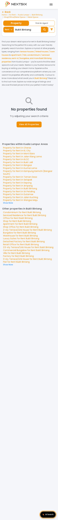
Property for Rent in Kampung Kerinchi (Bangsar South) (27, 173)
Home (4, 15)
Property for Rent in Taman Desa (20, 176)
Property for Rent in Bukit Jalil (18, 162)
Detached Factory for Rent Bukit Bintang (24, 241)
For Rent (12, 15)
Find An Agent (42, 23)
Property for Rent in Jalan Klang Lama (22, 156)
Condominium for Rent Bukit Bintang (22, 212)
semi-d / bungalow (20, 58)
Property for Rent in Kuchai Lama (20, 168)
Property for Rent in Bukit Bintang (20, 188)
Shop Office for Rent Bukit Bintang (20, 226)
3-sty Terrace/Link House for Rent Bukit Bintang (27, 259)
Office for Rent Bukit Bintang (18, 218)
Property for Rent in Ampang (18, 185)
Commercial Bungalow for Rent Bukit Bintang (26, 250)
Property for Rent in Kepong (17, 182)
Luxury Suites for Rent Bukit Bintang (21, 238)
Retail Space (33, 17)
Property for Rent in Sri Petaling (19, 191)
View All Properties (29, 124)
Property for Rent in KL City (16, 150)
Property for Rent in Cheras (17, 147)
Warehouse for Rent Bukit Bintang (20, 235)
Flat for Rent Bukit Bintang (16, 261)
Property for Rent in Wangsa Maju (20, 200)
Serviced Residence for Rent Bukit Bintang (24, 215)
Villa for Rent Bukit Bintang (16, 253)
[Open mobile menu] (50, 4)
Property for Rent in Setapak (17, 179)
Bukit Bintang (37, 15)
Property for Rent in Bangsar (17, 165)
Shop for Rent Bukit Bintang (17, 221)
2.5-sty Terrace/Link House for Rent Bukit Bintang (28, 247)
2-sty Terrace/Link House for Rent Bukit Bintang (27, 229)
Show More (8, 203)
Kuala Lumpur (23, 15)
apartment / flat (18, 55)
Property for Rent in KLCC (16, 159)
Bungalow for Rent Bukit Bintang (19, 232)
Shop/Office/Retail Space (14, 17)
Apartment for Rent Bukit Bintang (20, 223)
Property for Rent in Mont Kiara (19, 153)
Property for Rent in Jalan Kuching (20, 197)
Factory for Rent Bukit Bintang (18, 256)
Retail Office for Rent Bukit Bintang (21, 244)
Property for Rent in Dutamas (18, 194)
